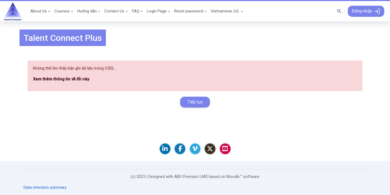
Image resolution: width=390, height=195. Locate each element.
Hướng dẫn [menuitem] (87, 11)
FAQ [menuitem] (135, 11)
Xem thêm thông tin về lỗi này (61, 79)
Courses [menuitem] (62, 11)
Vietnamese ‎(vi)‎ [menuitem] (225, 11)
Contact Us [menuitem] (114, 11)
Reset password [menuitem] (188, 11)
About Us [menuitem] (38, 11)
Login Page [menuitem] (157, 11)
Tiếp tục (195, 102)
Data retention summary (45, 187)
